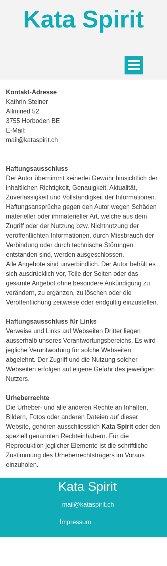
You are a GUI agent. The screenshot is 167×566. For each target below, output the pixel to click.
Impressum (75, 522)
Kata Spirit (83, 19)
